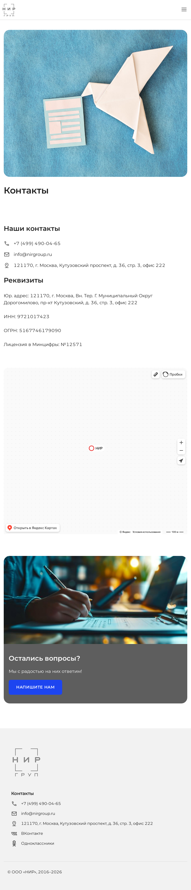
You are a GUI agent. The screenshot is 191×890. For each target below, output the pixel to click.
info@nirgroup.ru (28, 254)
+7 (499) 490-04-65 (32, 244)
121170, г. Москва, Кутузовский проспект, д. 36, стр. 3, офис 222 (84, 265)
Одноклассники (32, 843)
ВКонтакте (27, 834)
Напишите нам (35, 687)
